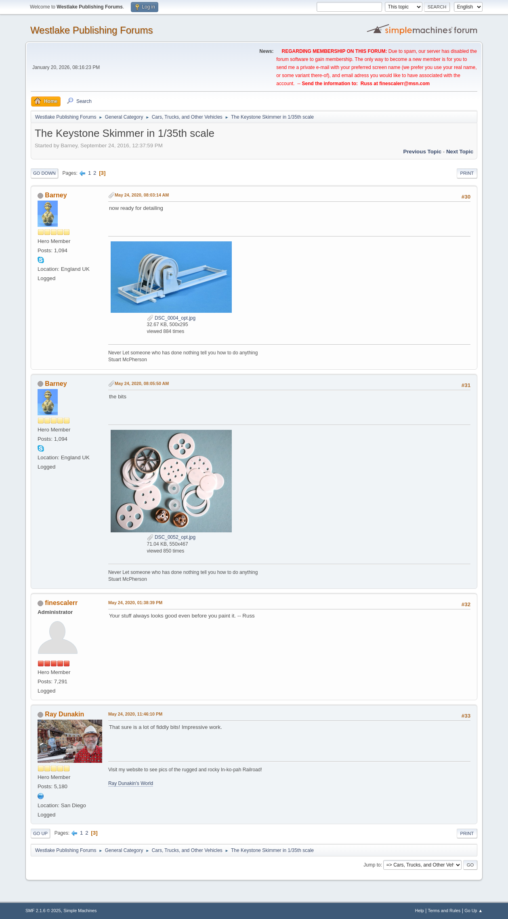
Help (419, 910)
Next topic (459, 152)
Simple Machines (80, 910)
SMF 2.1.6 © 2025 (43, 910)
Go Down (44, 173)
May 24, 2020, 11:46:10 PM (135, 714)
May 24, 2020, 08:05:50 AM (142, 383)
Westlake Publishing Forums (91, 30)
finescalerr (61, 602)
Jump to (372, 865)
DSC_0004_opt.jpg (171, 318)
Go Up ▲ (473, 910)
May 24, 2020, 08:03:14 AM (142, 195)
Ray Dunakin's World (130, 783)
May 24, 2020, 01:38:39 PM (135, 602)
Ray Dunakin (64, 714)
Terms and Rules (444, 910)
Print (467, 173)
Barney (56, 195)
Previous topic (422, 152)
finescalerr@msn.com (404, 83)
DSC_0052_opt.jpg (171, 537)
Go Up (40, 833)
